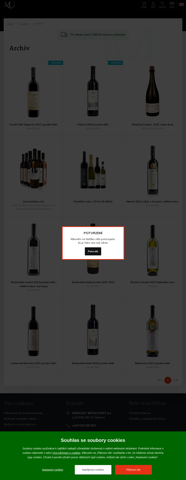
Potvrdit (93, 251)
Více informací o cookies (66, 452)
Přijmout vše (133, 469)
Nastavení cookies (52, 469)
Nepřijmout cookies (93, 469)
